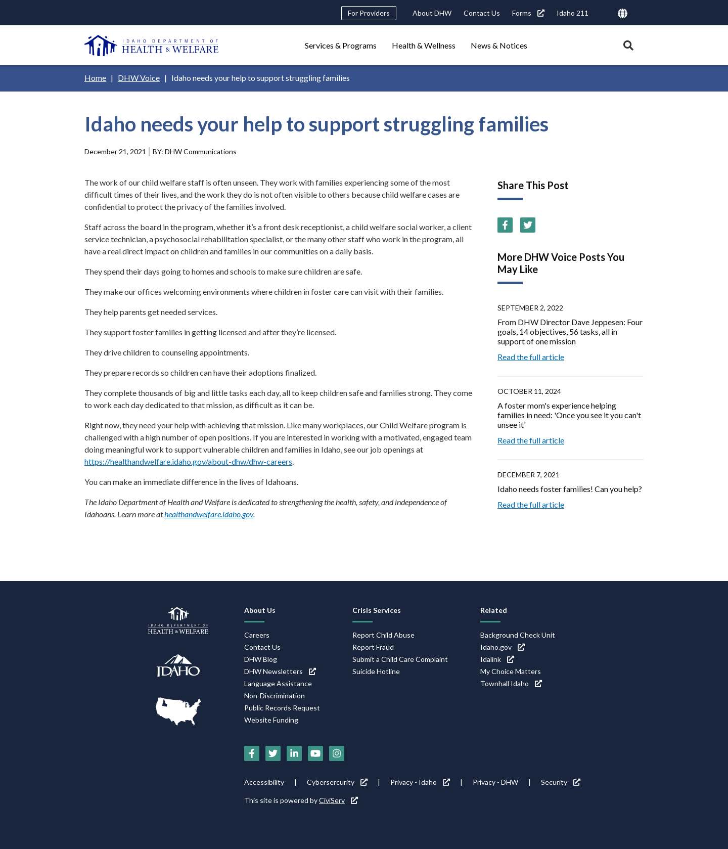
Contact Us (482, 13)
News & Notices (499, 45)
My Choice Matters (510, 671)
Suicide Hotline (376, 671)
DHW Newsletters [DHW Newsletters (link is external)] (280, 671)
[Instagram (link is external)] (336, 753)
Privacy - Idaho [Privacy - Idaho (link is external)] (420, 782)
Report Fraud (373, 647)
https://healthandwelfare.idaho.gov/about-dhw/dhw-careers (188, 461)
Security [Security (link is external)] (560, 782)
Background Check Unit (517, 635)
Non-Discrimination (274, 695)
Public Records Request (282, 707)
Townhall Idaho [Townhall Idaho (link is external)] (511, 683)
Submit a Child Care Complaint (400, 659)
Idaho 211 (572, 13)
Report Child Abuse (383, 635)
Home (95, 77)
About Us (260, 610)
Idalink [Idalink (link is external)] (497, 659)
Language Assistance (278, 683)
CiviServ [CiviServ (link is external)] (338, 800)
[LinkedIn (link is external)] (294, 753)
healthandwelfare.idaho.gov (208, 514)
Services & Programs (341, 45)
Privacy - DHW (495, 782)
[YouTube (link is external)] (315, 753)
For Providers (369, 13)
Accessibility (264, 782)
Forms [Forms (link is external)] (528, 13)
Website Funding (271, 720)
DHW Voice (139, 77)
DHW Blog (260, 659)
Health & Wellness (424, 45)
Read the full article (530, 357)
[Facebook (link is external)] (505, 225)
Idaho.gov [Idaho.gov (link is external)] (502, 647)
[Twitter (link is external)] (527, 225)
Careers (256, 635)
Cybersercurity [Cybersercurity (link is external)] (337, 782)
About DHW (432, 13)
